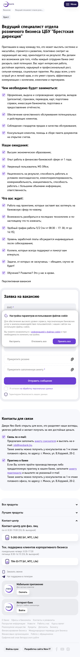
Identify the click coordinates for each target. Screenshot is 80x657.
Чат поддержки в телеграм (17, 576)
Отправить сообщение (40, 380)
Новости (31, 623)
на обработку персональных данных (36, 388)
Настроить (14, 341)
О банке (5, 620)
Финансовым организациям (15, 634)
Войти (22, 610)
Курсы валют (58, 623)
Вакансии (6, 10)
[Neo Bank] (8, 4)
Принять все (64, 341)
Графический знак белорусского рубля (20, 637)
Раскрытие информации (13, 623)
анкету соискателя (45, 441)
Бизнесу (54, 627)
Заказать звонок (12, 572)
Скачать (23, 592)
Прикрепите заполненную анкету (26, 369)
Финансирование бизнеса (14, 630)
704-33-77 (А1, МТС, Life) (21, 561)
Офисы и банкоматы (21, 620)
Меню (71, 4)
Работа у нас (43, 623)
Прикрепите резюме (18, 359)
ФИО (10, 307)
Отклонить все (39, 341)
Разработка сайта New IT (37, 649)
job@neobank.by (22, 445)
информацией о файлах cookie (45, 331)
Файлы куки (12, 649)
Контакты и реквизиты (44, 620)
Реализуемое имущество (14, 627)
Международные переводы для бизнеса (48, 630)
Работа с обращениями (42, 634)
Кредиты (32, 627)
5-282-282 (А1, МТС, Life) (21, 537)
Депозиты (43, 627)
